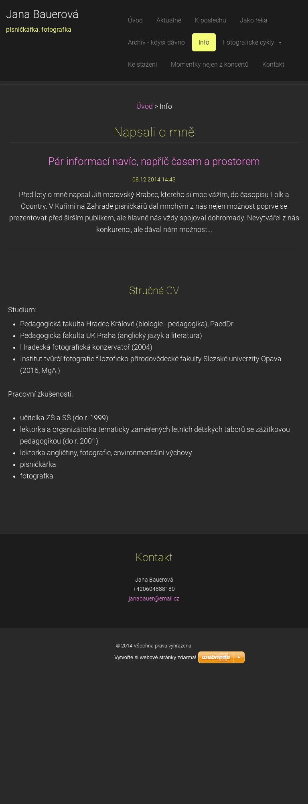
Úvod (144, 230)
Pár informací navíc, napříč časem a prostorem (154, 285)
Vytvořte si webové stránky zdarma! (155, 657)
